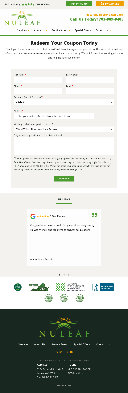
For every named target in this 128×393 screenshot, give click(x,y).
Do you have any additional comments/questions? (38, 135)
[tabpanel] (64, 237)
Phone (17, 86)
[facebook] (64, 352)
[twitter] (67, 352)
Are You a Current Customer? (28, 97)
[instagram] (61, 352)
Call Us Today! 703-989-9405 (97, 19)
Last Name (71, 74)
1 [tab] (59, 275)
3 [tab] (68, 275)
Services (22, 30)
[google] (57, 352)
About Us (39, 30)
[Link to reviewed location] (64, 216)
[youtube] (71, 352)
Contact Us (102, 30)
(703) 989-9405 (50, 376)
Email (68, 86)
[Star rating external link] (34, 4)
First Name (19, 74)
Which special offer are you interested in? (33, 124)
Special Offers (83, 30)
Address (18, 110)
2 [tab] (64, 275)
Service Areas (60, 30)
